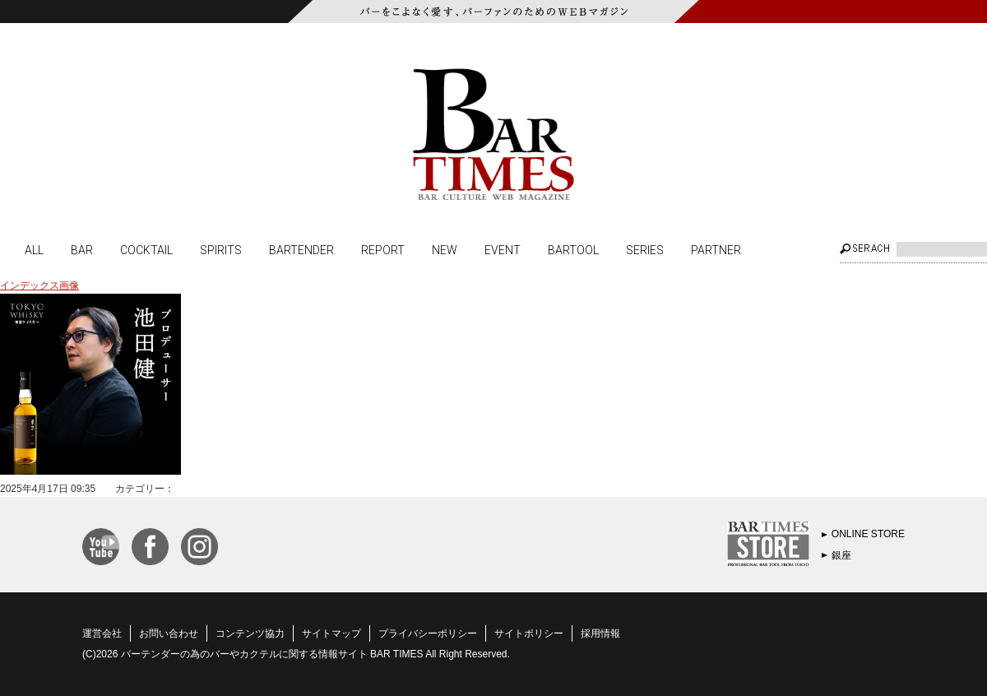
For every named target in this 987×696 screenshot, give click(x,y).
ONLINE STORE (868, 534)
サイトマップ (331, 633)
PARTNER (716, 249)
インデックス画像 (39, 285)
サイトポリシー (528, 633)
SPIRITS (221, 249)
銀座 (841, 555)
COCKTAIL (146, 249)
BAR (82, 249)
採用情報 (600, 633)
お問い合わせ (168, 633)
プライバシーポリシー (427, 633)
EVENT (502, 249)
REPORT (383, 249)
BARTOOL (573, 249)
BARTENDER (301, 249)
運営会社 (102, 633)
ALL (34, 249)
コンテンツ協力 (250, 633)
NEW (444, 249)
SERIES (645, 249)
